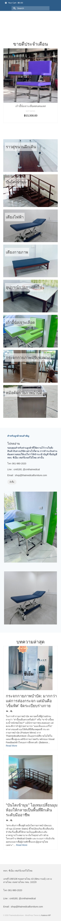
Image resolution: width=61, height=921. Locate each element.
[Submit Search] (14, 8)
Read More (11, 745)
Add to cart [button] (30, 120)
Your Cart (14, 2)
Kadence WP (46, 915)
